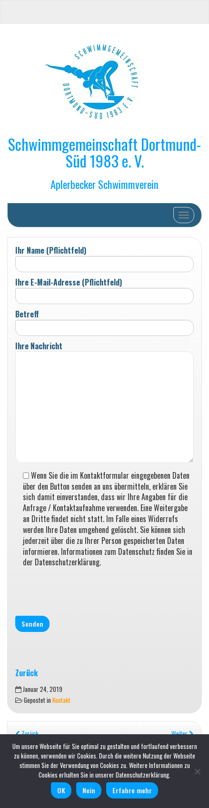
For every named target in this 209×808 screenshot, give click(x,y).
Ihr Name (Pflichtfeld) (104, 258)
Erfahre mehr (132, 790)
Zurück (27, 733)
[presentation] (87, 591)
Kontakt (61, 700)
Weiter (182, 733)
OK (61, 790)
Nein (88, 790)
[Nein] (197, 771)
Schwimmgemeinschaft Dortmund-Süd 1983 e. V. (104, 152)
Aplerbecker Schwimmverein (104, 184)
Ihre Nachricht (104, 403)
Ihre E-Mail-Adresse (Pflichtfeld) (104, 290)
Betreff (104, 322)
